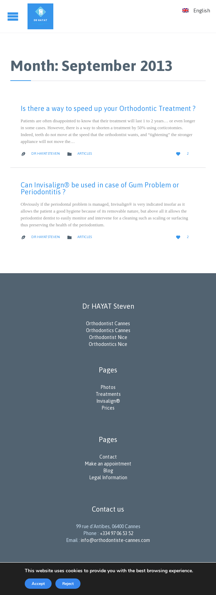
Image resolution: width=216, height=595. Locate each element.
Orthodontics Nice (108, 344)
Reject (68, 583)
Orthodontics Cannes (108, 330)
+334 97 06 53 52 (116, 533)
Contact (108, 457)
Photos (108, 387)
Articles (84, 153)
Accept (38, 583)
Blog (108, 470)
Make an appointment (108, 463)
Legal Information (108, 477)
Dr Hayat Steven (45, 153)
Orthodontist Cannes (108, 323)
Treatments (108, 394)
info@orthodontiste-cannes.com (115, 540)
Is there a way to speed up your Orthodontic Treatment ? (108, 108)
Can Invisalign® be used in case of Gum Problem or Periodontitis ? (100, 188)
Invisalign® (108, 401)
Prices (108, 408)
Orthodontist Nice (108, 337)
